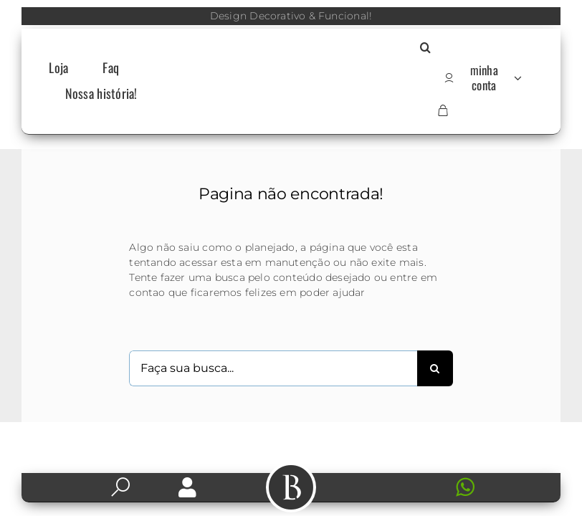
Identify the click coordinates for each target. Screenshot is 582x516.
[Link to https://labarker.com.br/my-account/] (187, 487)
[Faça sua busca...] (272, 368)
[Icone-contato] (394, 478)
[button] (425, 48)
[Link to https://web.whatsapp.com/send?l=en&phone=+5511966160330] (493, 487)
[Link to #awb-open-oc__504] (291, 487)
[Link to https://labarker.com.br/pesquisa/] (120, 487)
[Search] (435, 368)
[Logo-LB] (291, 76)
